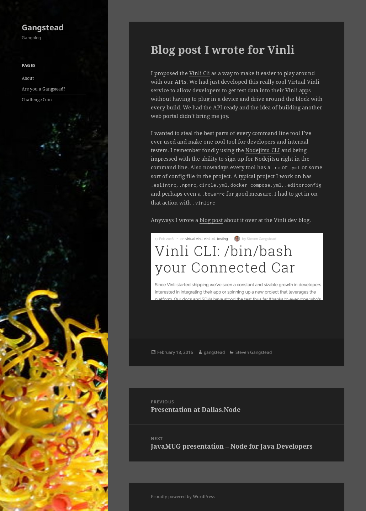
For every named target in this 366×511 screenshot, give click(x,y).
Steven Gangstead (253, 352)
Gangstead (43, 27)
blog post (211, 219)
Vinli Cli (199, 73)
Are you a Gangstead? (43, 89)
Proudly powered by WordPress (182, 497)
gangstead (214, 352)
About (28, 78)
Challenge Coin (37, 100)
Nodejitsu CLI (262, 150)
